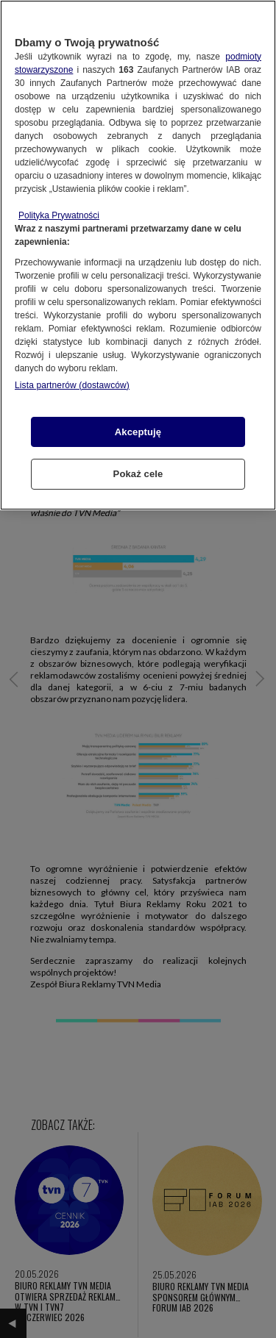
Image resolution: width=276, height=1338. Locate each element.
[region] (138, 255)
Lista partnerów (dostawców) (72, 385)
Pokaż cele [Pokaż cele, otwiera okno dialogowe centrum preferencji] (138, 473)
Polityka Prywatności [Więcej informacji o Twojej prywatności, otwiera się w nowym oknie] (58, 215)
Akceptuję (138, 431)
